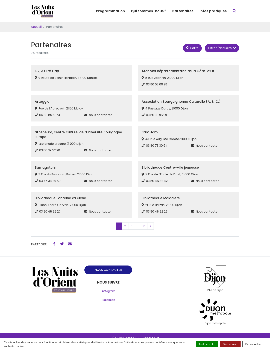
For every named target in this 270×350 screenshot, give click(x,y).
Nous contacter (100, 115)
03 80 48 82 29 (156, 211)
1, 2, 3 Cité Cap (47, 71)
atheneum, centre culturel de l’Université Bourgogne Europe (78, 134)
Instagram (108, 291)
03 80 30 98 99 (156, 115)
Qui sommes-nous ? (148, 11)
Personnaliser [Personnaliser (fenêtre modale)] (253, 344)
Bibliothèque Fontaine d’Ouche (60, 198)
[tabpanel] (215, 279)
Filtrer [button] (222, 48)
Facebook (108, 300)
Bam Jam (150, 132)
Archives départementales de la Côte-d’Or (178, 71)
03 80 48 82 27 (50, 211)
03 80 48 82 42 (157, 181)
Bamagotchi (45, 167)
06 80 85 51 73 (49, 115)
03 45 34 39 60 (50, 181)
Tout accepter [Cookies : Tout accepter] (207, 344)
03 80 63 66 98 (156, 84)
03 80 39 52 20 (49, 150)
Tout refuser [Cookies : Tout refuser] (230, 344)
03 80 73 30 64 (156, 145)
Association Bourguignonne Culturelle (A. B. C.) (181, 101)
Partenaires (183, 11)
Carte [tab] (192, 48)
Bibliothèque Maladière (161, 198)
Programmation (110, 11)
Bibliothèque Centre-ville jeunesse (170, 167)
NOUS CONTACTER (108, 270)
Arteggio (42, 101)
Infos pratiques (213, 11)
